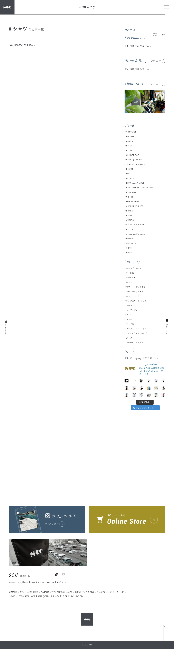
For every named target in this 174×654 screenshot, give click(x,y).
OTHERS (131, 178)
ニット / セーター (135, 295)
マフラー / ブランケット (138, 286)
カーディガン (133, 309)
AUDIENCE (132, 219)
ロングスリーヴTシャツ (138, 300)
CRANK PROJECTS (136, 206)
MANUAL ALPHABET (137, 182)
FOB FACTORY (134, 201)
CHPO (129, 247)
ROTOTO (131, 215)
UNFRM (130, 196)
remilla (130, 140)
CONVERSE (132, 131)
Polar (129, 145)
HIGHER (130, 168)
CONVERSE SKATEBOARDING (142, 187)
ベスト (129, 282)
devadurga (132, 192)
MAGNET (131, 136)
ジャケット (131, 277)
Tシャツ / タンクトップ (138, 333)
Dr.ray (129, 150)
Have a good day (135, 159)
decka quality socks (137, 233)
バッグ (129, 337)
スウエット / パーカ (136, 291)
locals (129, 252)
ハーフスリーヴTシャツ (138, 328)
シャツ (129, 305)
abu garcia (132, 243)
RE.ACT (130, 229)
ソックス (130, 323)
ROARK (130, 210)
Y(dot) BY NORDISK (137, 224)
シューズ (130, 319)
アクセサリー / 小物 (136, 342)
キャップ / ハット (135, 268)
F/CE (129, 173)
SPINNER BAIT (134, 154)
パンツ (129, 314)
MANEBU (131, 238)
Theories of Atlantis (138, 164)
